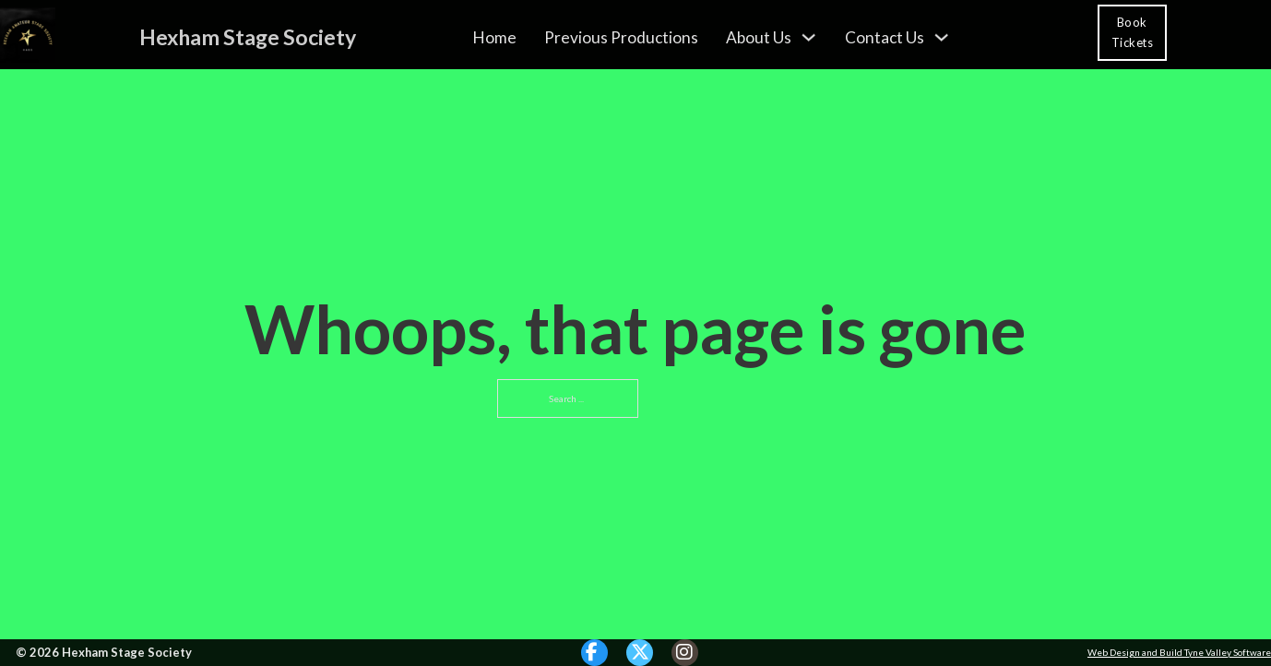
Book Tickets (1132, 32)
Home (494, 36)
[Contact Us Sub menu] (941, 36)
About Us (758, 36)
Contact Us (884, 36)
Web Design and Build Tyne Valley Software (1179, 652)
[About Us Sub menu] (808, 36)
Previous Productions (621, 36)
